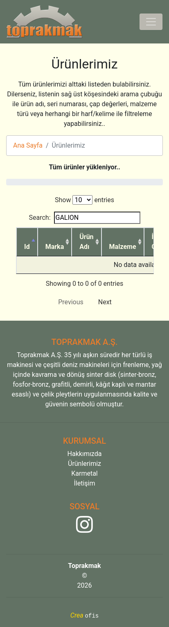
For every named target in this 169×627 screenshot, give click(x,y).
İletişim (84, 483)
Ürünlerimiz (84, 463)
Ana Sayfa (28, 145)
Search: (84, 218)
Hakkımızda (85, 454)
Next (105, 302)
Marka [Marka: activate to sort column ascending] (54, 247)
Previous (70, 302)
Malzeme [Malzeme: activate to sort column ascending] (122, 247)
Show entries (84, 200)
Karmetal (84, 473)
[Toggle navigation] (151, 22)
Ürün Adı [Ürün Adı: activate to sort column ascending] (86, 242)
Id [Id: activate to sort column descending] (27, 247)
